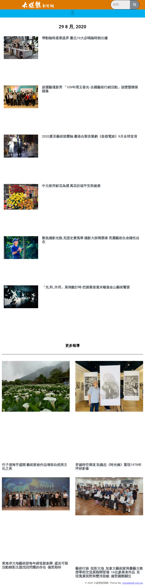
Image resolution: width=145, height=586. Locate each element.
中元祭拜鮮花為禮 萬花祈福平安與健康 (71, 186)
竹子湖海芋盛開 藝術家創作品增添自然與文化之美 (34, 467)
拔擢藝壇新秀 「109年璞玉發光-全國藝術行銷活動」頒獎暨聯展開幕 (90, 89)
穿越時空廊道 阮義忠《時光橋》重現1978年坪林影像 (108, 467)
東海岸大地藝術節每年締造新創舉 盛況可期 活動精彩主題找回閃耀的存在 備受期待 (35, 565)
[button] (72, 12)
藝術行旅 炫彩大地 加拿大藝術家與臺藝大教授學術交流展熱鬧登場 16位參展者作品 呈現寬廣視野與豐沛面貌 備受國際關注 (109, 572)
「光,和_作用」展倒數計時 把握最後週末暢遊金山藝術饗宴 (86, 287)
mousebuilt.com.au (132, 582)
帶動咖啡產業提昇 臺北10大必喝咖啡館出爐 (75, 38)
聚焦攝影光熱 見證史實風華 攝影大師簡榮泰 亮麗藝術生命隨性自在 (90, 240)
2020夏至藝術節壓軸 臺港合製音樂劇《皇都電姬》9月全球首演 (89, 136)
